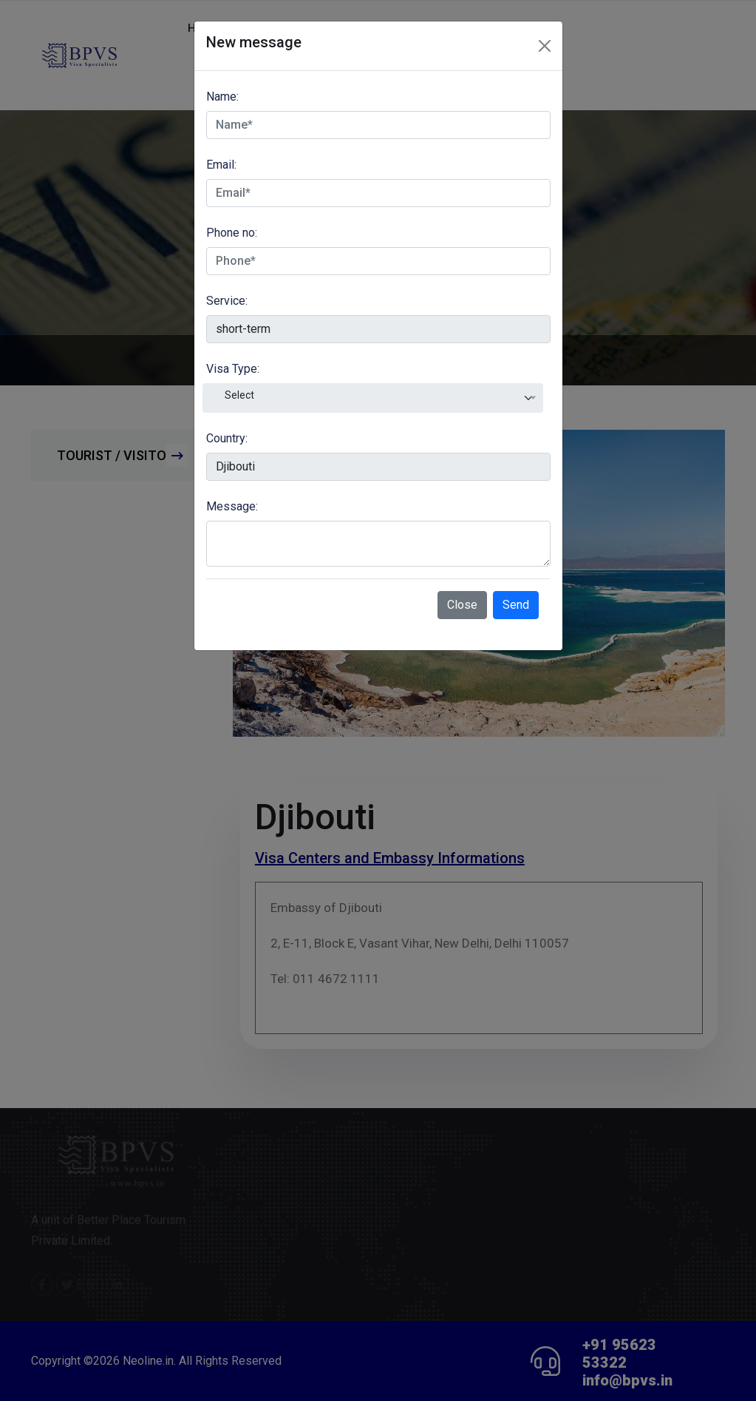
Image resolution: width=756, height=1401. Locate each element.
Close (462, 605)
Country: (227, 438)
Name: (222, 97)
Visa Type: (232, 369)
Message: (232, 506)
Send (516, 605)
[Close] (544, 46)
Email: (221, 165)
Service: (227, 301)
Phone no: (231, 233)
